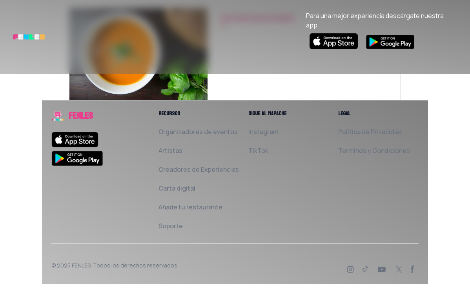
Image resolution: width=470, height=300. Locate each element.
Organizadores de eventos (198, 131)
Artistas (170, 150)
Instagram (263, 131)
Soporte (170, 226)
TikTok (258, 150)
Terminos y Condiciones (374, 150)
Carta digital (176, 188)
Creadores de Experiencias (198, 169)
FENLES (81, 265)
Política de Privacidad (370, 131)
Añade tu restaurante (190, 207)
